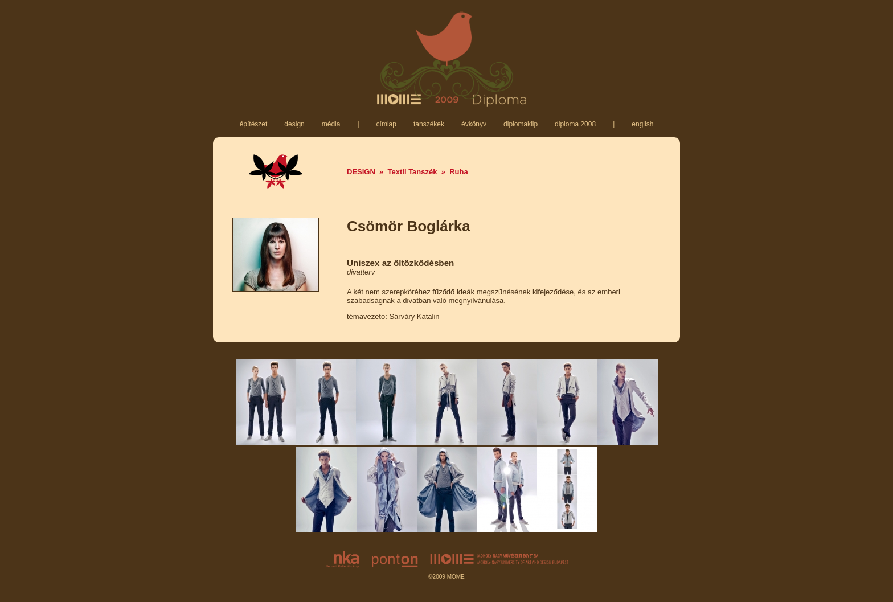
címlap (386, 124)
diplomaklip (521, 124)
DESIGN (361, 171)
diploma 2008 (575, 124)
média (330, 124)
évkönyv (474, 124)
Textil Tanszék (412, 171)
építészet (253, 124)
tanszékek (429, 124)
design (294, 124)
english (643, 124)
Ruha (458, 171)
